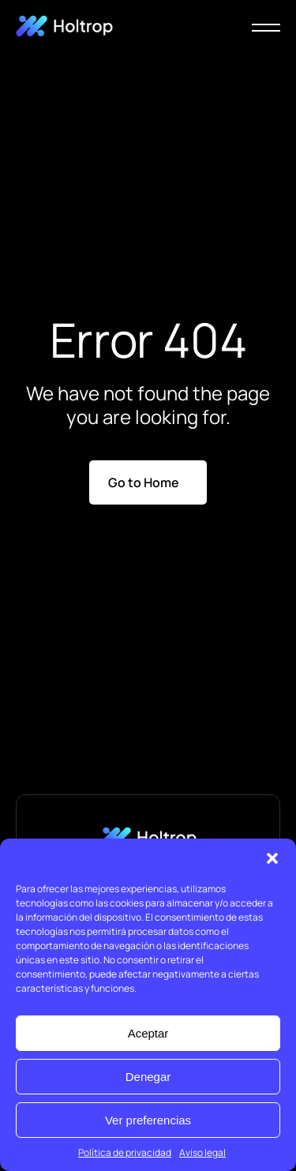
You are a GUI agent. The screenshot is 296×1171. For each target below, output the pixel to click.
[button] (272, 858)
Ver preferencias (148, 1120)
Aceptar (148, 1033)
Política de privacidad (124, 1152)
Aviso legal (202, 1152)
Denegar (148, 1076)
